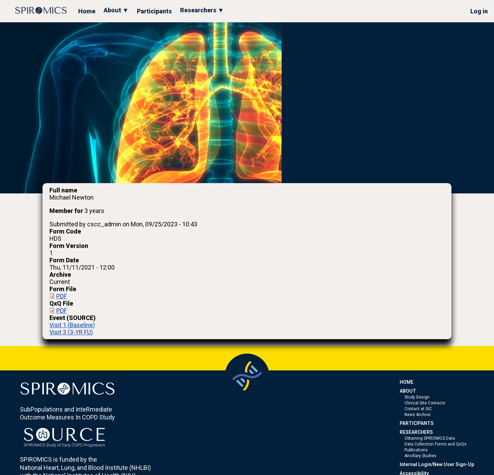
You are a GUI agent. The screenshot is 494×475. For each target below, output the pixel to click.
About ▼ (116, 10)
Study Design (417, 397)
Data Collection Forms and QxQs (435, 444)
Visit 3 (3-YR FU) (71, 332)
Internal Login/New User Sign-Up (437, 464)
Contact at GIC (418, 408)
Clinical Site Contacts (424, 403)
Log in (479, 11)
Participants (154, 11)
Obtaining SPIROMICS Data (429, 438)
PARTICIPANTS (417, 423)
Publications (416, 450)
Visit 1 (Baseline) (72, 325)
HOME (406, 382)
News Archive (417, 414)
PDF (61, 296)
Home (86, 11)
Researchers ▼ (202, 10)
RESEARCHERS (416, 432)
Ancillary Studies (420, 455)
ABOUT (408, 391)
